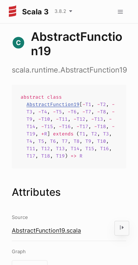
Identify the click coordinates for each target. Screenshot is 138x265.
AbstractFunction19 (52, 104)
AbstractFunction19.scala (46, 230)
